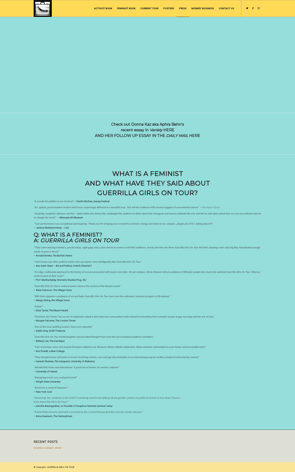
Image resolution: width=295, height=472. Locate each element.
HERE (168, 130)
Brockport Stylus (211, 207)
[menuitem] (103, 8)
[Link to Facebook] (253, 8)
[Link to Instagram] (258, 8)
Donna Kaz (100, 213)
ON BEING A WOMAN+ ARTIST (48, 448)
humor (178, 347)
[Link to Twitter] (247, 8)
